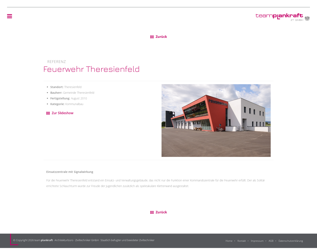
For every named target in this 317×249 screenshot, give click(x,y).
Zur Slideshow (63, 113)
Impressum (255, 242)
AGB (269, 242)
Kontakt (238, 242)
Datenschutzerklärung (290, 242)
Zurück (161, 37)
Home (225, 242)
